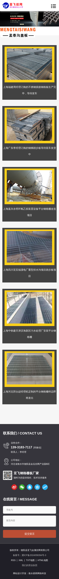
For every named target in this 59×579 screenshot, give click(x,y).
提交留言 (30, 533)
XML (21, 560)
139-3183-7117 (21, 447)
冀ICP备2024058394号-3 (34, 555)
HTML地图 (43, 560)
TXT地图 (30, 560)
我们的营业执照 (29, 565)
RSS (13, 560)
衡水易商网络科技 (37, 573)
